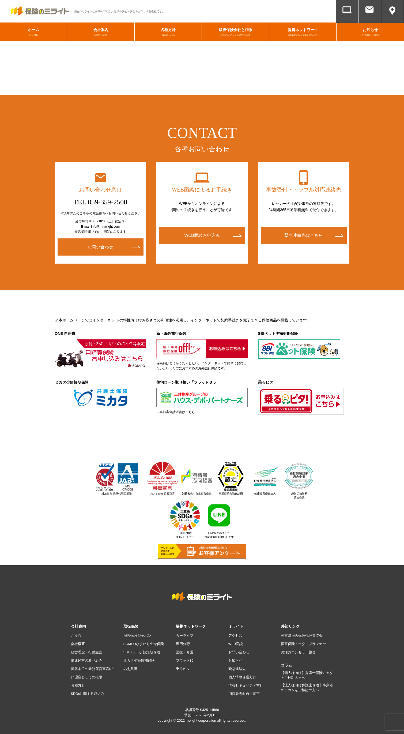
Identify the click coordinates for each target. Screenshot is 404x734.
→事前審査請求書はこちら (175, 409)
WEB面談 (347, 18)
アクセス (392, 18)
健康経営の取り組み (88, 658)
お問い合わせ (370, 18)
